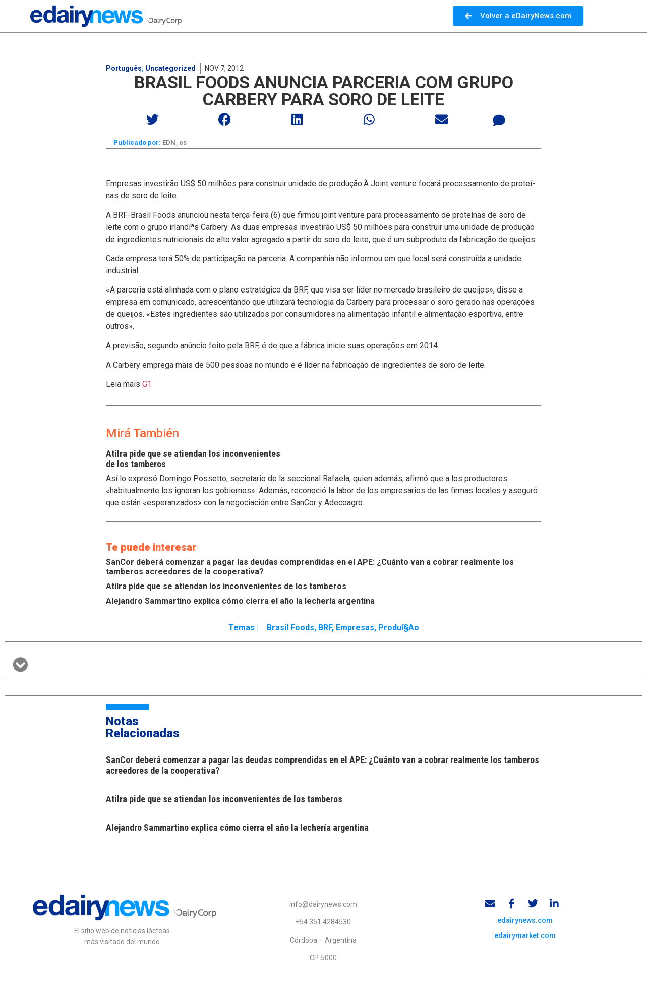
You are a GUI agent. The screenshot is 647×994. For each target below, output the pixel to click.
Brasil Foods (290, 628)
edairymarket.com (525, 937)
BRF (325, 628)
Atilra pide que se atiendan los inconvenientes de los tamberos (226, 587)
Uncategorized (170, 68)
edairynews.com (525, 922)
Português (124, 68)
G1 (147, 385)
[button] (153, 119)
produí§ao (398, 628)
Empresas (355, 628)
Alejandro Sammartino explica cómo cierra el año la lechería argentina (240, 602)
